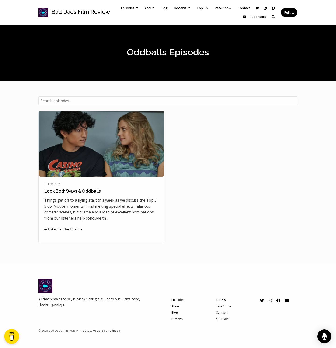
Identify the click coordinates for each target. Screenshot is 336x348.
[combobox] (168, 100)
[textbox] (168, 101)
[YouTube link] (244, 16)
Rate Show (223, 8)
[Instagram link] (265, 8)
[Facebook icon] (278, 300)
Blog (164, 8)
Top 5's (202, 8)
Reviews (180, 8)
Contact (244, 8)
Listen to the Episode (63, 229)
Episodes (128, 8)
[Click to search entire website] (273, 16)
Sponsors (259, 16)
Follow (289, 12)
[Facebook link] (273, 8)
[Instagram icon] (270, 300)
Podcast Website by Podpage (100, 331)
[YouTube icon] (287, 300)
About (149, 8)
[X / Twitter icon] (262, 300)
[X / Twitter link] (257, 8)
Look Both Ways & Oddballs (72, 191)
